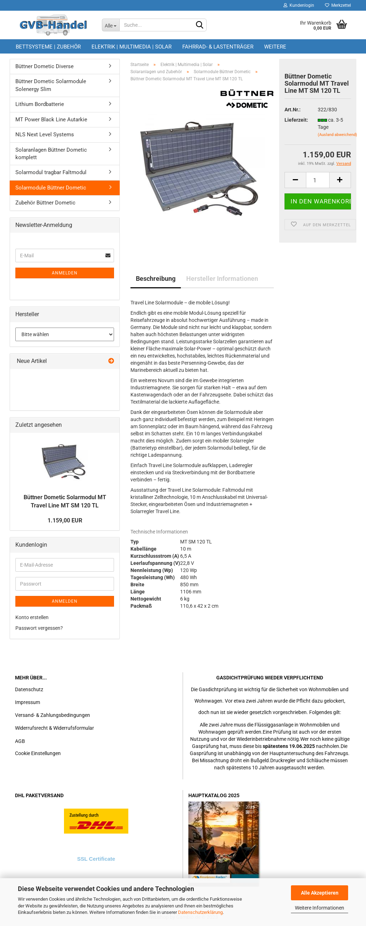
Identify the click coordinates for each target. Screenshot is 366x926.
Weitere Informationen (319, 908)
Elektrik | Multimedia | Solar (132, 47)
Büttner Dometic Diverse (44, 66)
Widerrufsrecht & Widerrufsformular (54, 728)
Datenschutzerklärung (200, 912)
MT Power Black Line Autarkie (51, 119)
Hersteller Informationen (222, 278)
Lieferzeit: (296, 120)
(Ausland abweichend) (337, 134)
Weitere (275, 47)
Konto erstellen (32, 617)
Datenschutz (29, 689)
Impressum (27, 702)
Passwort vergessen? (39, 628)
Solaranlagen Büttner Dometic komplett (51, 154)
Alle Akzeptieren (319, 893)
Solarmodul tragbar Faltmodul (50, 172)
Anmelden (65, 272)
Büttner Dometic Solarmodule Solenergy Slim (50, 85)
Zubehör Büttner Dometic (45, 202)
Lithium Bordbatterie (39, 104)
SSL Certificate (96, 859)
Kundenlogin (298, 5)
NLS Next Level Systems (44, 134)
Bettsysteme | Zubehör (48, 47)
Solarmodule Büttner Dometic (50, 187)
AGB (20, 741)
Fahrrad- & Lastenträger (217, 47)
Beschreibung (155, 278)
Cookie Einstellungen (38, 753)
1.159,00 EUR (65, 520)
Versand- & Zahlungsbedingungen (52, 715)
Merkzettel (338, 5)
